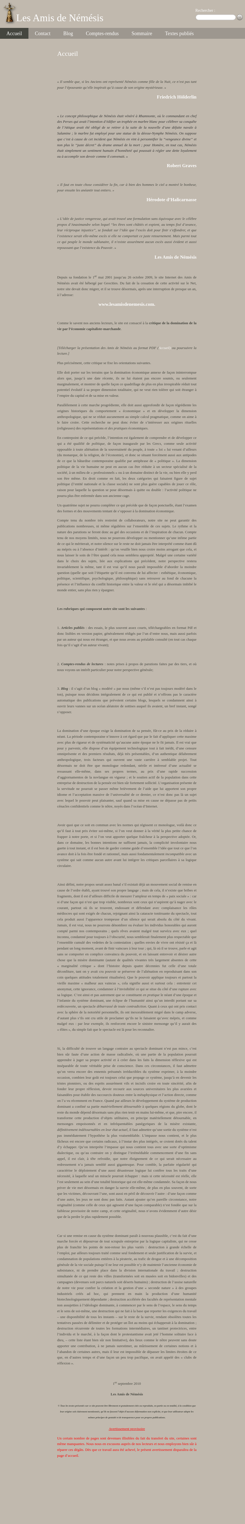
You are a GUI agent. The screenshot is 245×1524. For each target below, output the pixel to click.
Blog (68, 33)
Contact (42, 33)
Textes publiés (179, 33)
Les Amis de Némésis (59, 17)
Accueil (14, 33)
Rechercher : (205, 10)
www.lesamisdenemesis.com (126, 304)
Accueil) (165, 348)
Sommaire (142, 33)
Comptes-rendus (102, 33)
